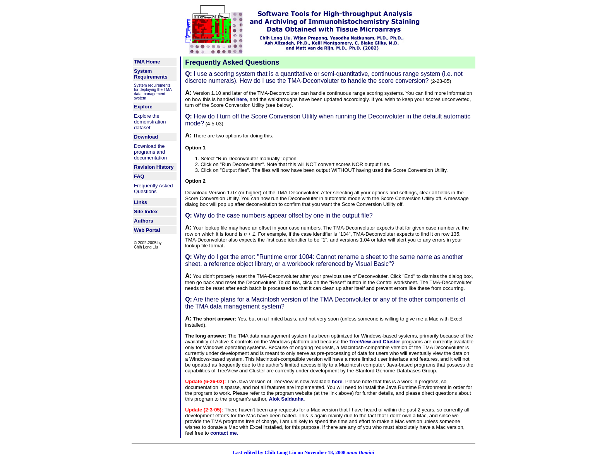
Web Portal (147, 230)
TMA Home (147, 62)
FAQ (139, 176)
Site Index (146, 211)
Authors (143, 221)
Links (140, 202)
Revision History (154, 167)
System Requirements (151, 74)
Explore (143, 107)
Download (146, 137)
